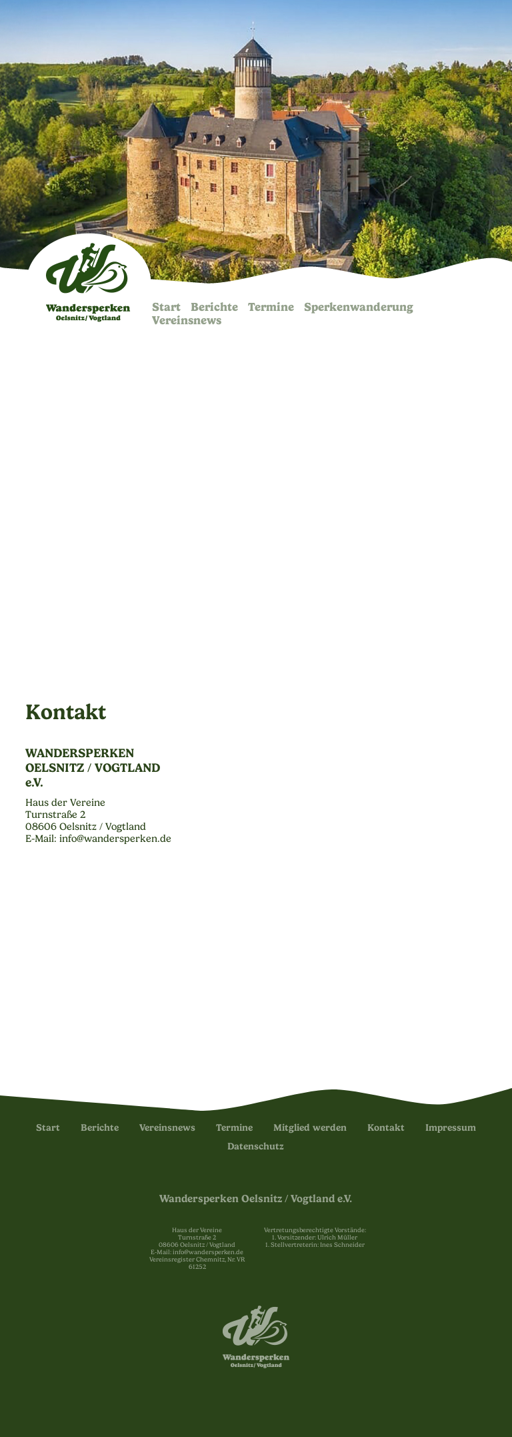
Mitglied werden (310, 1127)
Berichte (214, 307)
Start (166, 307)
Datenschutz (255, 1146)
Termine (271, 307)
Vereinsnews (186, 320)
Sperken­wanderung (358, 307)
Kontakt (386, 1127)
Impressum (450, 1127)
